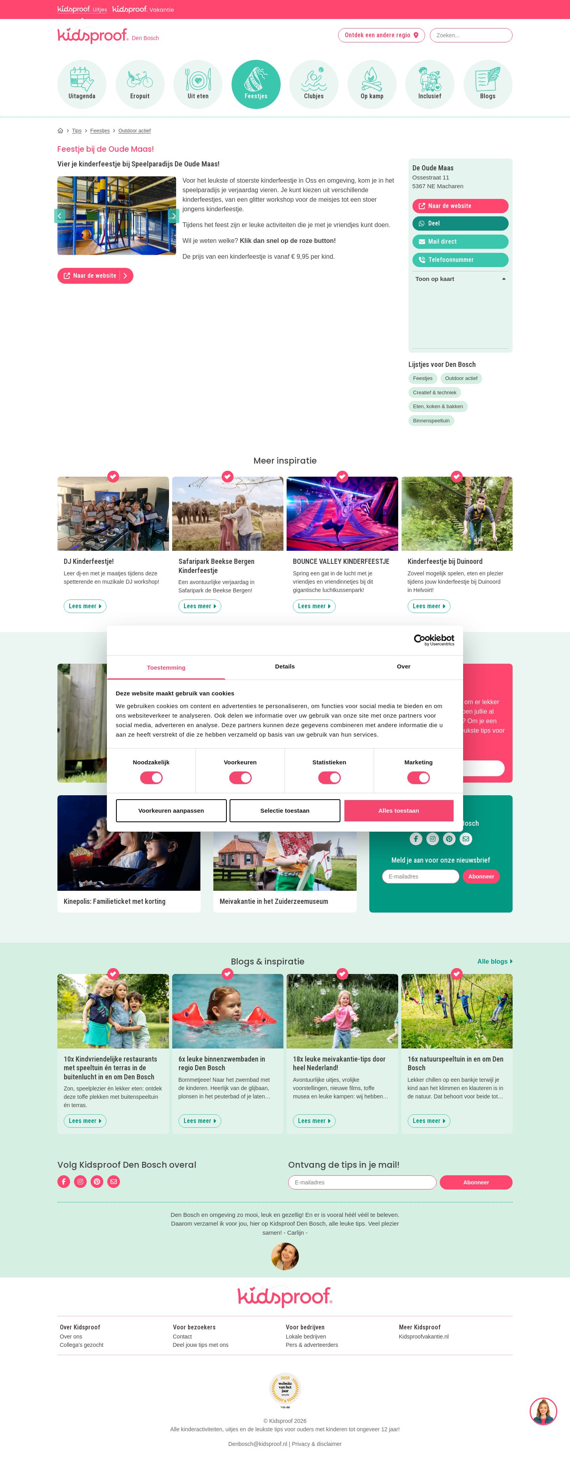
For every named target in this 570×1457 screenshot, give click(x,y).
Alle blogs (495, 961)
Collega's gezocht (81, 1345)
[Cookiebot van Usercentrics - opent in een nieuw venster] (419, 640)
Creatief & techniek (435, 392)
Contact (182, 1337)
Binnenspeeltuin (431, 421)
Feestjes (423, 378)
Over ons (71, 1337)
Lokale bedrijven (306, 1337)
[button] (59, 216)
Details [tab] (285, 666)
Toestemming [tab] (166, 667)
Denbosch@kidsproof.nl (257, 1444)
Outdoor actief (461, 378)
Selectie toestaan (285, 810)
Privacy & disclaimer (317, 1444)
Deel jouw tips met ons (201, 1345)
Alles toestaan (398, 810)
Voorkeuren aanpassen (171, 810)
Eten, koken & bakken (438, 406)
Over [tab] (404, 666)
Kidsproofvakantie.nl (424, 1337)
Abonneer (481, 876)
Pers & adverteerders (312, 1345)
